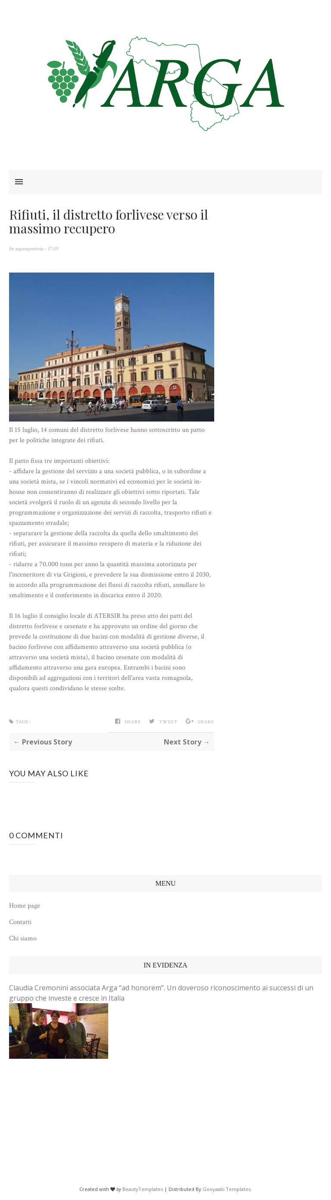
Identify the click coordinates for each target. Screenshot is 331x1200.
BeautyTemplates (142, 1189)
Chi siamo (23, 938)
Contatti (20, 922)
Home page (24, 905)
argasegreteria (29, 248)
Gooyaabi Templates (226, 1189)
